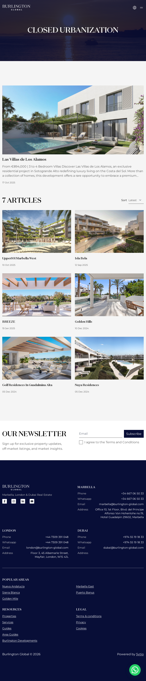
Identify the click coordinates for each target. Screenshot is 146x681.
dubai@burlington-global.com (123, 547)
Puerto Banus (85, 592)
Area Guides (10, 634)
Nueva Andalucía (13, 586)
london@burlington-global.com (47, 547)
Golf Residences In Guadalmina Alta (27, 385)
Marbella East (85, 586)
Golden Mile (10, 598)
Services (7, 622)
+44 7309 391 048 (56, 537)
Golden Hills (83, 321)
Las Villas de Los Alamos (24, 159)
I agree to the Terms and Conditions (111, 442)
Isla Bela (81, 258)
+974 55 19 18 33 (133, 537)
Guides (6, 628)
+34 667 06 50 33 (132, 493)
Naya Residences (87, 385)
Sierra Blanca (11, 592)
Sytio (140, 654)
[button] (135, 670)
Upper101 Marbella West (19, 258)
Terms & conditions (89, 616)
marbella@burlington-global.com (121, 504)
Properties (9, 616)
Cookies (81, 628)
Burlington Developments (19, 640)
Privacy (81, 622)
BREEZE (8, 321)
